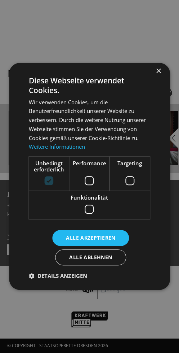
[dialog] (89, 176)
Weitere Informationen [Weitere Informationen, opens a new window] (57, 147)
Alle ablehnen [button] (90, 257)
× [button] (158, 71)
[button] (58, 276)
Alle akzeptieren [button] (90, 237)
